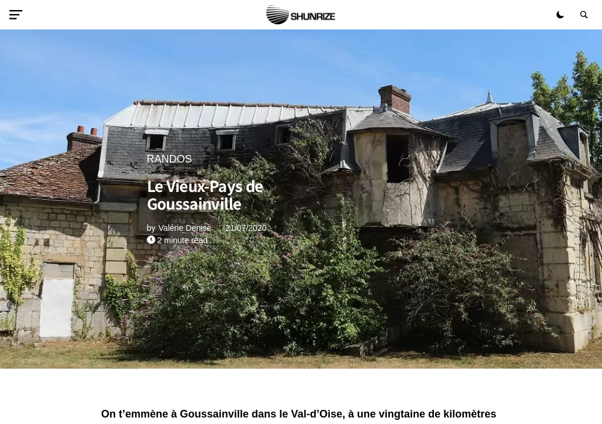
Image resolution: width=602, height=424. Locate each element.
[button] (18, 15)
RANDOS (169, 159)
